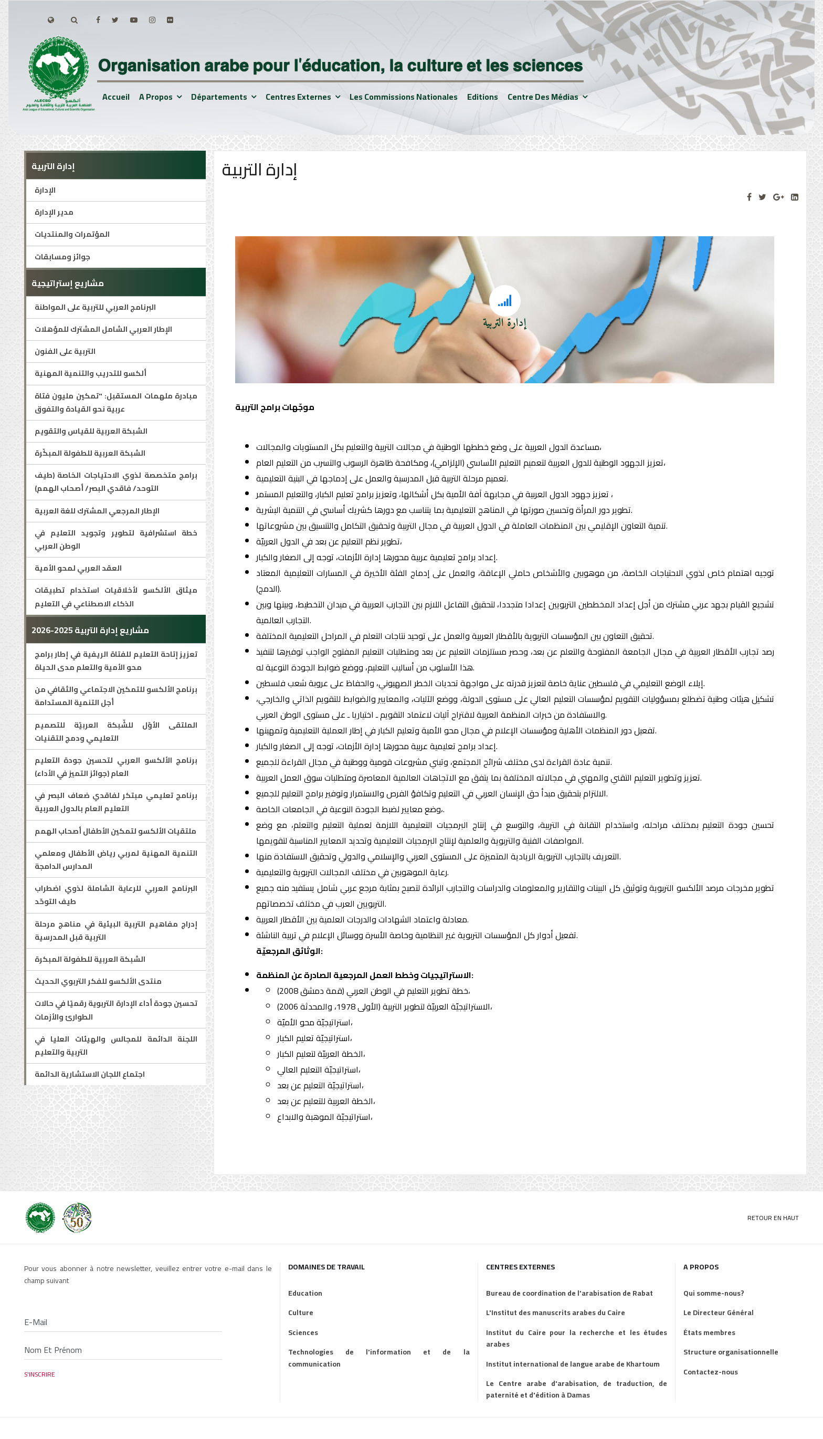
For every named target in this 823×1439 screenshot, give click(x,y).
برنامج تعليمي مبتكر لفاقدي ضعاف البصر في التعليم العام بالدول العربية (116, 802)
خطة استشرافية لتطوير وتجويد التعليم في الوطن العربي (116, 539)
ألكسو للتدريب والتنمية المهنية (90, 373)
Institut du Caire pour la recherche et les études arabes (577, 1338)
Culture (300, 1312)
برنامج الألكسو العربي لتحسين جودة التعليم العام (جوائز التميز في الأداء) (116, 766)
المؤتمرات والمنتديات (72, 234)
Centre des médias (543, 96)
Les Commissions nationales (404, 96)
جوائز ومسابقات (62, 257)
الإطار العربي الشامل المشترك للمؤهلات (103, 329)
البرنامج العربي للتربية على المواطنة (95, 307)
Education (305, 1293)
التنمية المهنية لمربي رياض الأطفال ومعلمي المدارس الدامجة (116, 859)
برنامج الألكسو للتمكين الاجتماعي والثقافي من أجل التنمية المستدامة (116, 695)
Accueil (116, 96)
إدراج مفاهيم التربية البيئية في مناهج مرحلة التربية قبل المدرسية (116, 930)
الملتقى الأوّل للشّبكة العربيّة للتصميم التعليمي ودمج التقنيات (116, 731)
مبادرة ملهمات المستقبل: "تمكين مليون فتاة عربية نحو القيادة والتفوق (116, 402)
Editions (482, 96)
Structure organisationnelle (730, 1352)
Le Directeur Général (718, 1312)
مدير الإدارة (54, 212)
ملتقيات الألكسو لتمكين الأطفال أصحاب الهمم (115, 831)
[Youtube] (134, 20)
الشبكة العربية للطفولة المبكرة (90, 959)
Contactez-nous (710, 1372)
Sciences (303, 1332)
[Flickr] (170, 20)
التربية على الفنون (65, 351)
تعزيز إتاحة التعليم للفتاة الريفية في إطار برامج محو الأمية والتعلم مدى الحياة (116, 660)
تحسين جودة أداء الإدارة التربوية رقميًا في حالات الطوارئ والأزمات (116, 1009)
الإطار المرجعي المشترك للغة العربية (97, 511)
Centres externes (298, 96)
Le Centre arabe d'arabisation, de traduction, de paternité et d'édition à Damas (577, 1389)
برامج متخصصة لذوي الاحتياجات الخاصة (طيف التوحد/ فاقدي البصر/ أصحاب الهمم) (116, 481)
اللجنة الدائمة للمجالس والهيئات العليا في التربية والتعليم (116, 1045)
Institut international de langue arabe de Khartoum (573, 1364)
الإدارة (45, 190)
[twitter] (115, 20)
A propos (156, 96)
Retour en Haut (773, 1218)
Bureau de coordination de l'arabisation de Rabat (569, 1293)
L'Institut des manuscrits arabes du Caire (555, 1312)
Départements (219, 96)
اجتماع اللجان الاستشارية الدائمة (90, 1074)
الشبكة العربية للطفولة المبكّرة (90, 453)
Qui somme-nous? (713, 1293)
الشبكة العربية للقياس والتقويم (91, 431)
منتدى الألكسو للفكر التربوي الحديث (98, 981)
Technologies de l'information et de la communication (379, 1358)
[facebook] (98, 20)
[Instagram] (152, 20)
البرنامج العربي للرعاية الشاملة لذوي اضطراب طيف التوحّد (116, 894)
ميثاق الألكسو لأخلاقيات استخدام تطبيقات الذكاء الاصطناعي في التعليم (116, 596)
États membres (709, 1332)
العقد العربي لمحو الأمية (78, 568)
